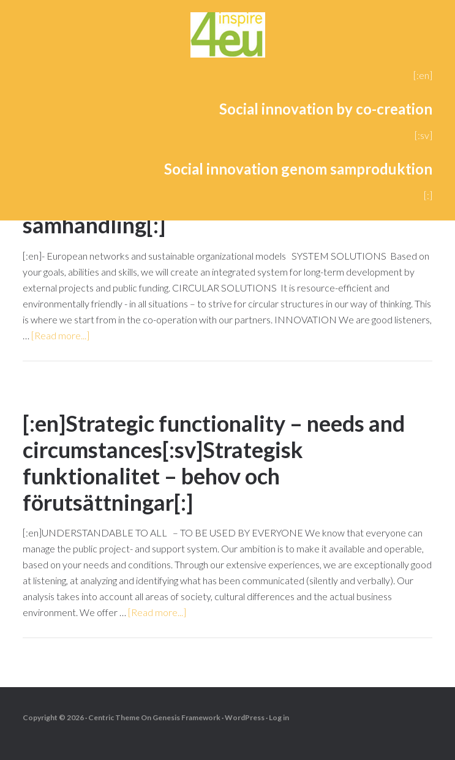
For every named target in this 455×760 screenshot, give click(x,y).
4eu (227, 36)
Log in (279, 717)
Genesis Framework (186, 717)
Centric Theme (114, 717)
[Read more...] (60, 335)
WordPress (245, 717)
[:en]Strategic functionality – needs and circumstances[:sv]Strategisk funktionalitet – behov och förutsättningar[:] (214, 463)
